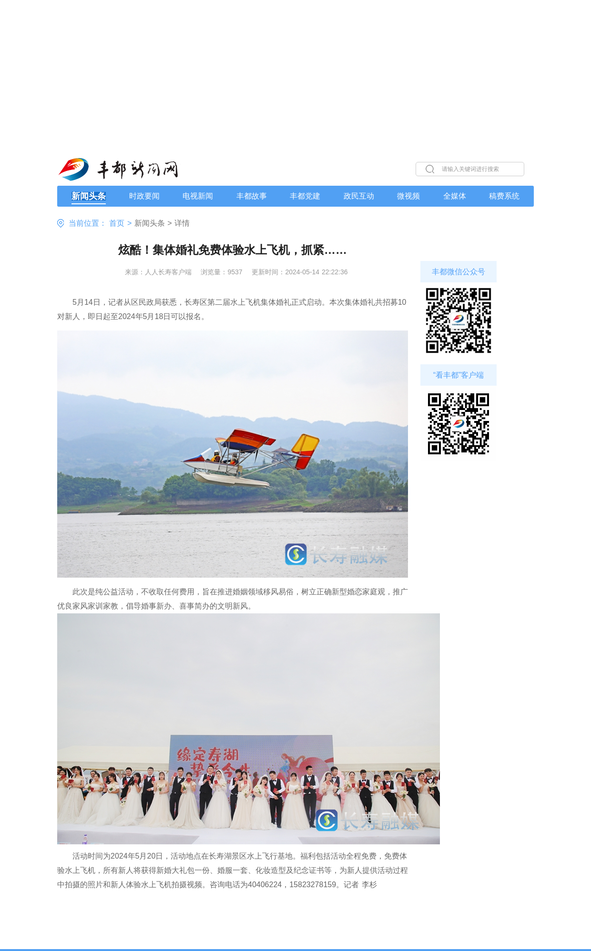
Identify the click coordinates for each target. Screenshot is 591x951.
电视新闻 (198, 196)
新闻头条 (88, 196)
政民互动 (359, 196)
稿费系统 (504, 196)
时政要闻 (144, 196)
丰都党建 (305, 196)
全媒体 (454, 196)
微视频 (408, 196)
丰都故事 (251, 196)
